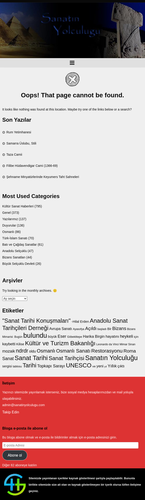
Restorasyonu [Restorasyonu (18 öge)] (107, 351)
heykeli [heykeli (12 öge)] (126, 336)
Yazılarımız (10, 219)
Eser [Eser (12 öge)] (62, 336)
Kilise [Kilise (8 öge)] (20, 344)
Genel (6, 212)
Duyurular (9, 225)
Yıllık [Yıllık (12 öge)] (112, 365)
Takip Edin (10, 412)
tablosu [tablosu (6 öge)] (17, 366)
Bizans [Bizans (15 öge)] (119, 328)
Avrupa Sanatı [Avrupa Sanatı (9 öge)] (60, 329)
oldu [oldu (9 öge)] (32, 351)
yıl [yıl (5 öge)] (105, 366)
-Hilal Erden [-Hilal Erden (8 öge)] (80, 321)
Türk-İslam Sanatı (14, 238)
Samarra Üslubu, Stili (21, 143)
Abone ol (15, 455)
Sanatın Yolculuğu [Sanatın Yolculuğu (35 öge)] (111, 357)
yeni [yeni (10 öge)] (100, 366)
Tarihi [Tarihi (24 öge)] (29, 365)
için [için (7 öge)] (136, 336)
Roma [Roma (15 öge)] (129, 350)
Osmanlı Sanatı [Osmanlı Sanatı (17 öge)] (73, 351)
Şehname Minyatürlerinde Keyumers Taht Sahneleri (42, 177)
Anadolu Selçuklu (14, 251)
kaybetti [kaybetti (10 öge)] (8, 344)
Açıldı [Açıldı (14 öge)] (91, 328)
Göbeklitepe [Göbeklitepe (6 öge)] (74, 336)
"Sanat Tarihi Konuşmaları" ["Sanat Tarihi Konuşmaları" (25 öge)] (36, 320)
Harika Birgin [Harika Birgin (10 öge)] (94, 336)
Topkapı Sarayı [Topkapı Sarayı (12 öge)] (51, 365)
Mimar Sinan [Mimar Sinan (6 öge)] (127, 344)
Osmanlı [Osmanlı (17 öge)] (46, 351)
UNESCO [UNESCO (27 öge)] (79, 365)
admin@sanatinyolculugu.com (23, 405)
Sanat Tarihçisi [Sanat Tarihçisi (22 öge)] (66, 358)
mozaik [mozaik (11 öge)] (8, 351)
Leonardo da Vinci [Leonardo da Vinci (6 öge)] (107, 344)
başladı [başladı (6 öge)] (102, 329)
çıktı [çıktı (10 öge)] (121, 366)
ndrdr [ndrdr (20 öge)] (22, 351)
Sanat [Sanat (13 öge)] (8, 358)
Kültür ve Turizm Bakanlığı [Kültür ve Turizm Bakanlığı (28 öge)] (60, 343)
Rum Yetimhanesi (18, 132)
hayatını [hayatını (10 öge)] (112, 336)
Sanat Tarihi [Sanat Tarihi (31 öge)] (31, 357)
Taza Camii (14, 154)
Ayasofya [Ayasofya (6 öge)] (78, 329)
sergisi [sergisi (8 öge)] (7, 366)
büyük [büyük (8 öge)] (52, 336)
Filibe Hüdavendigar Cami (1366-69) (32, 166)
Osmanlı (8, 232)
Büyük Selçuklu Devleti (18, 263)
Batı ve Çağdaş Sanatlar (19, 244)
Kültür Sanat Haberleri (18, 206)
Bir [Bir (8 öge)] (109, 329)
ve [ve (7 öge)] (93, 366)
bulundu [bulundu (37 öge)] (35, 335)
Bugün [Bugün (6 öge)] (18, 336)
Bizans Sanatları (13, 257)
